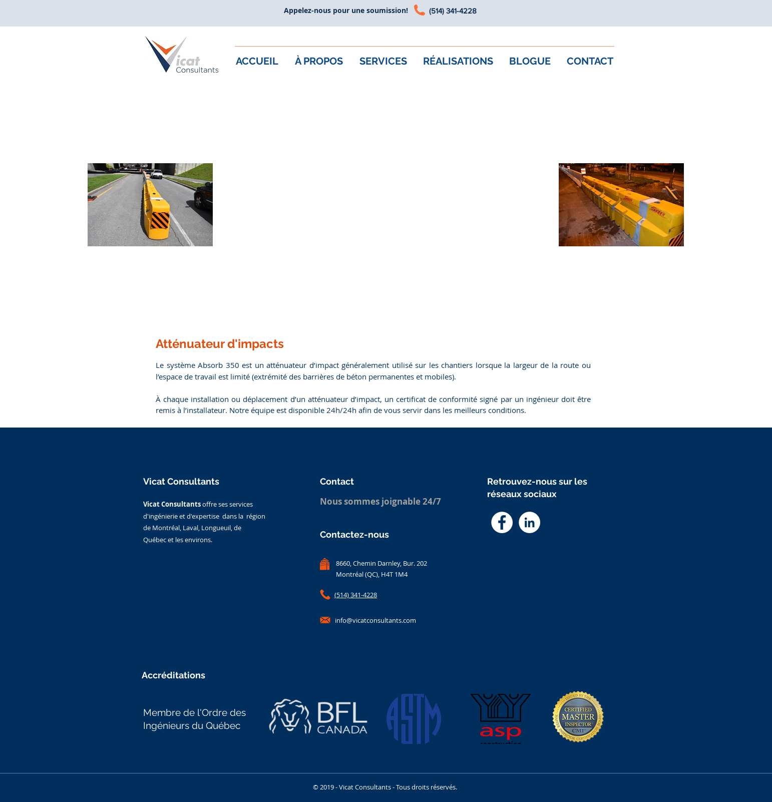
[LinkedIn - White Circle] (529, 522)
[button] (384, 61)
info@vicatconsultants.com (375, 620)
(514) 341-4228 (453, 11)
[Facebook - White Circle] (502, 522)
